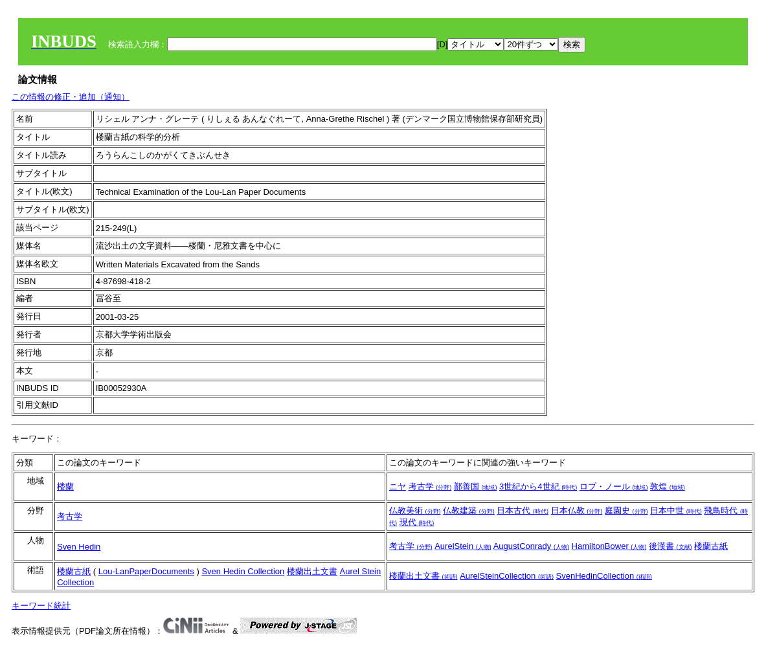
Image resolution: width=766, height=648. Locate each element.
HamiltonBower (609, 546)
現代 (417, 522)
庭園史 (626, 510)
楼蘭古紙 (711, 546)
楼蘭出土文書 (312, 571)
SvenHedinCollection (604, 576)
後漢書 (670, 546)
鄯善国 (475, 486)
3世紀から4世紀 (538, 486)
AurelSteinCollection (507, 576)
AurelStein (462, 546)
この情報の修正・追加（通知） (71, 97)
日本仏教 (577, 510)
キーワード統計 (41, 605)
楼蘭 (65, 486)
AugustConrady (531, 546)
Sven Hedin (78, 547)
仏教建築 (469, 510)
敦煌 (667, 486)
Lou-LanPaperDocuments (146, 571)
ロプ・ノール (614, 486)
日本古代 (522, 510)
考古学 (430, 486)
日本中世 (676, 510)
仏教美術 (415, 510)
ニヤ (397, 486)
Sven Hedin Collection (242, 571)
